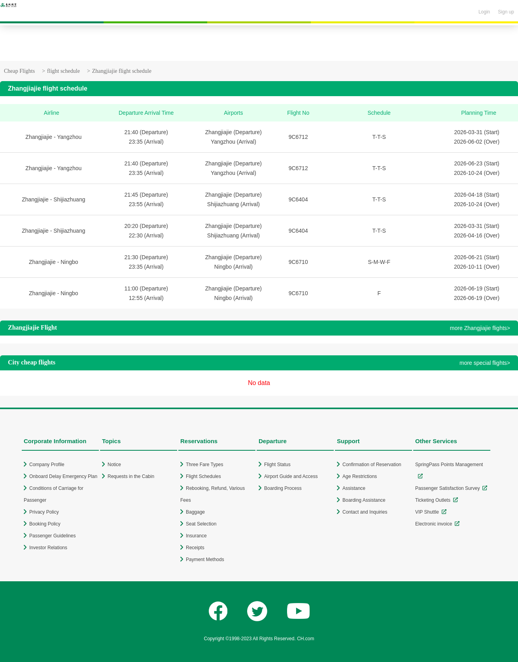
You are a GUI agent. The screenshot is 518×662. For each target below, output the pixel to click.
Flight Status (277, 464)
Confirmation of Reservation (371, 464)
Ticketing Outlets (432, 500)
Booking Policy (44, 524)
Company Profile (46, 464)
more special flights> (484, 363)
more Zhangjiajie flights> (480, 328)
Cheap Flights (19, 71)
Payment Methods (205, 559)
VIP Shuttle (427, 512)
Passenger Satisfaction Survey (447, 488)
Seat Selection (201, 524)
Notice (114, 464)
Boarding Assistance (364, 500)
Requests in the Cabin (131, 476)
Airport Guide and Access (291, 476)
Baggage (195, 512)
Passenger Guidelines (52, 536)
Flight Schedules (203, 476)
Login (484, 12)
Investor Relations (48, 547)
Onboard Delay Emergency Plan (63, 476)
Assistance (353, 488)
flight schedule (63, 71)
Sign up (506, 12)
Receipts (195, 547)
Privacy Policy (44, 512)
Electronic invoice (433, 524)
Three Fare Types (204, 464)
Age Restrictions (359, 476)
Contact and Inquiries (364, 512)
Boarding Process (283, 488)
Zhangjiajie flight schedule (121, 71)
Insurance (196, 536)
